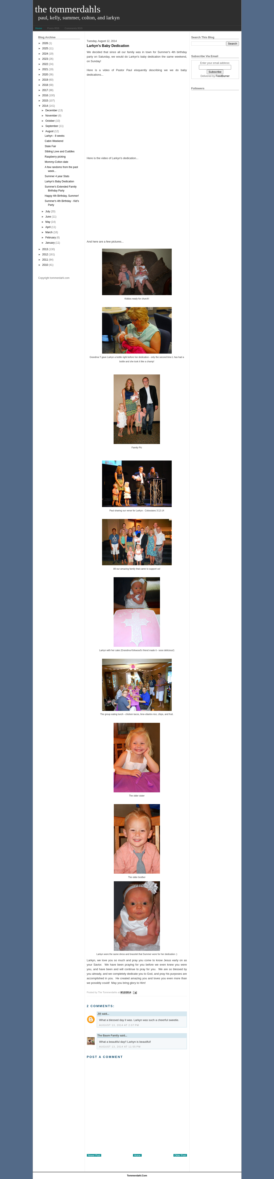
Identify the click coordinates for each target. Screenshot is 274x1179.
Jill (99, 1013)
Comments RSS (74, 28)
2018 (45, 84)
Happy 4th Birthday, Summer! (62, 195)
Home (38, 28)
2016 (45, 95)
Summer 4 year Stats (57, 176)
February (50, 237)
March (48, 232)
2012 (45, 254)
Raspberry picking (55, 156)
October (50, 120)
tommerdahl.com (137, 1175)
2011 (45, 259)
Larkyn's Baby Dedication (59, 181)
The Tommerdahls (68, 9)
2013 (45, 249)
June (48, 216)
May (47, 221)
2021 (45, 69)
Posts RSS (53, 28)
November (51, 115)
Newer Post (94, 1155)
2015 (45, 100)
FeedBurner (222, 76)
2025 (45, 48)
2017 (45, 90)
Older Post (180, 1155)
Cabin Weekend (54, 141)
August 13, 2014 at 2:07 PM (119, 1025)
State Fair (50, 146)
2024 (45, 53)
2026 (45, 43)
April (47, 227)
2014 (45, 105)
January (50, 242)
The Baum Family (108, 1035)
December (51, 110)
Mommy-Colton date (56, 161)
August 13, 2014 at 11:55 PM (120, 1046)
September (51, 126)
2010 (45, 264)
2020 (45, 74)
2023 (45, 58)
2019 (45, 79)
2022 (45, 64)
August (49, 131)
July (47, 211)
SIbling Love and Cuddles (59, 151)
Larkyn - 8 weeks (54, 135)
